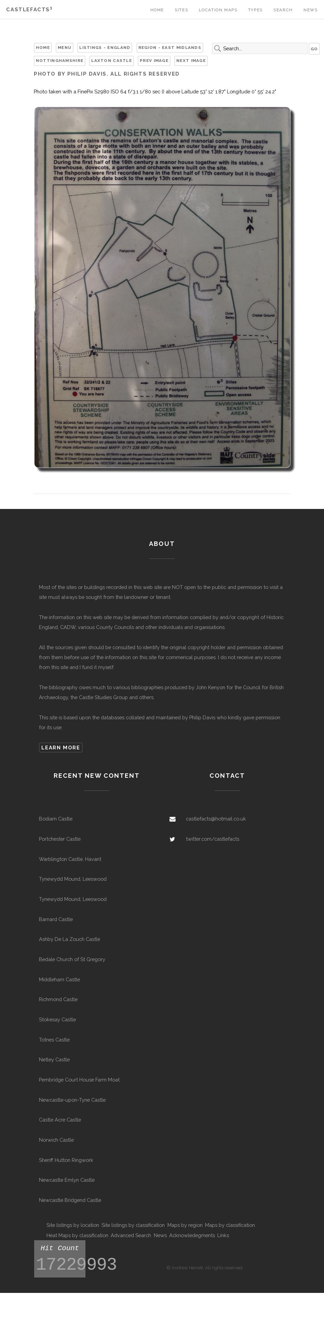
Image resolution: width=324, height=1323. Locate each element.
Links (223, 1235)
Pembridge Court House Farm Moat (79, 1080)
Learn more (60, 747)
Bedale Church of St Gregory (72, 959)
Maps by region (185, 1225)
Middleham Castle (59, 979)
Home (157, 10)
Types (255, 10)
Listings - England (104, 47)
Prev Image (154, 60)
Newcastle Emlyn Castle (67, 1180)
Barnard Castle (56, 919)
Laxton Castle (111, 60)
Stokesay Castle (57, 1019)
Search (283, 10)
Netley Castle (54, 1059)
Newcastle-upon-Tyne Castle (72, 1100)
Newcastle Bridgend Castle (70, 1200)
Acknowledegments (192, 1235)
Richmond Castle (58, 999)
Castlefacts (29, 9)
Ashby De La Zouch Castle (69, 939)
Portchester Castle (60, 839)
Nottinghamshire (59, 60)
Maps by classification (230, 1225)
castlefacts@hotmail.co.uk (216, 819)
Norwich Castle (56, 1140)
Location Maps (218, 10)
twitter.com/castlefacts (212, 839)
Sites (181, 10)
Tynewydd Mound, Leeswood (73, 879)
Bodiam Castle (55, 819)
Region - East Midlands (169, 47)
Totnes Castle (54, 1040)
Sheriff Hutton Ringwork (66, 1160)
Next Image (191, 60)
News (310, 10)
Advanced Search (131, 1235)
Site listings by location (72, 1225)
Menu (64, 47)
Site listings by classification (133, 1225)
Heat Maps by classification (77, 1235)
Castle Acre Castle (60, 1120)
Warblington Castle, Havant (70, 859)
